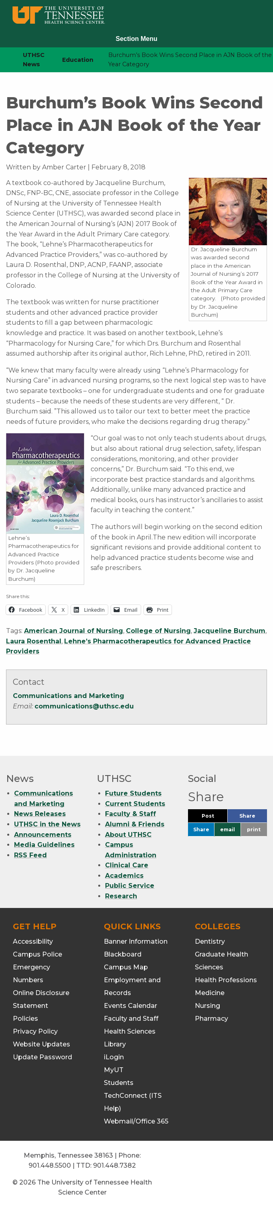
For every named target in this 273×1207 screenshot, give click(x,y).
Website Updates (41, 1043)
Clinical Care (126, 864)
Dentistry (210, 940)
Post (215, 817)
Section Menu (136, 38)
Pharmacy (211, 1017)
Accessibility (33, 940)
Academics (124, 874)
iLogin (114, 1056)
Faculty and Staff (131, 1017)
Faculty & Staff (130, 813)
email (227, 829)
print (254, 829)
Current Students (135, 802)
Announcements (42, 833)
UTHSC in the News (47, 823)
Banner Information (136, 940)
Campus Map (126, 966)
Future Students (133, 792)
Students (118, 1081)
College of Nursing (158, 631)
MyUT (113, 1069)
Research (121, 895)
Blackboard (123, 953)
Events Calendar (130, 1004)
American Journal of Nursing (73, 631)
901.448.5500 (49, 1164)
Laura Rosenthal (33, 641)
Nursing (207, 1004)
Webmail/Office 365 (136, 1120)
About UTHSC (128, 833)
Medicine (209, 991)
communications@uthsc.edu (84, 706)
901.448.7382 (114, 1164)
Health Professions (226, 979)
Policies (25, 1017)
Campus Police (37, 953)
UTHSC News (33, 59)
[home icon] (4, 60)
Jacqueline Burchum (229, 631)
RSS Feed (30, 854)
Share (253, 817)
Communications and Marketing (68, 696)
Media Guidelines (44, 844)
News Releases (40, 813)
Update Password (42, 1056)
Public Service (129, 885)
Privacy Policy (35, 1030)
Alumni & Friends (134, 823)
